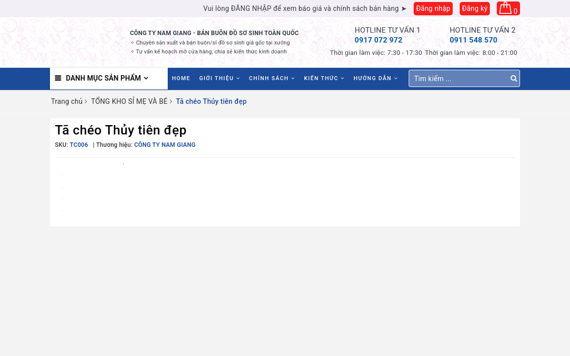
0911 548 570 (474, 40)
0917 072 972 (379, 40)
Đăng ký (475, 8)
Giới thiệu (219, 78)
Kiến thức (324, 78)
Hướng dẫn (376, 78)
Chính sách (272, 78)
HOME (181, 78)
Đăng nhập (433, 8)
